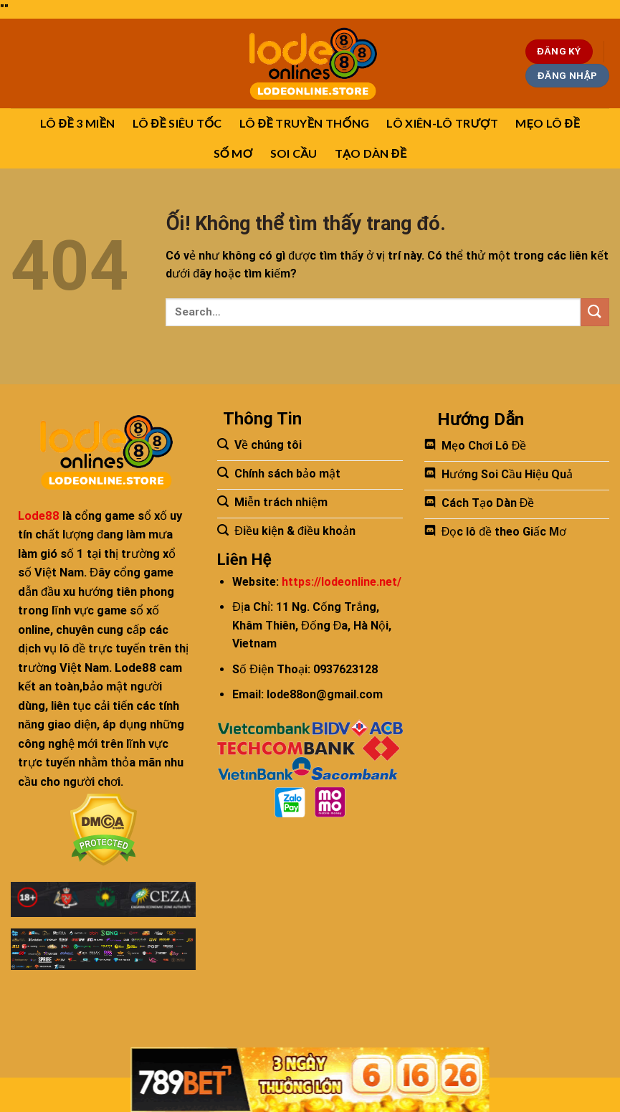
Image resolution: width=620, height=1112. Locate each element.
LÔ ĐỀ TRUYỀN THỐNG (304, 123)
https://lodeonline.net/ (341, 582)
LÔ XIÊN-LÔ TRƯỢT (442, 123)
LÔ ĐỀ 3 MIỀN (77, 123)
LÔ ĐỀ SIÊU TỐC (177, 123)
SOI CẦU (294, 153)
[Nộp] (595, 312)
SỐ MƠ (233, 153)
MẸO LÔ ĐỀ (547, 123)
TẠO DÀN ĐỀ (371, 153)
